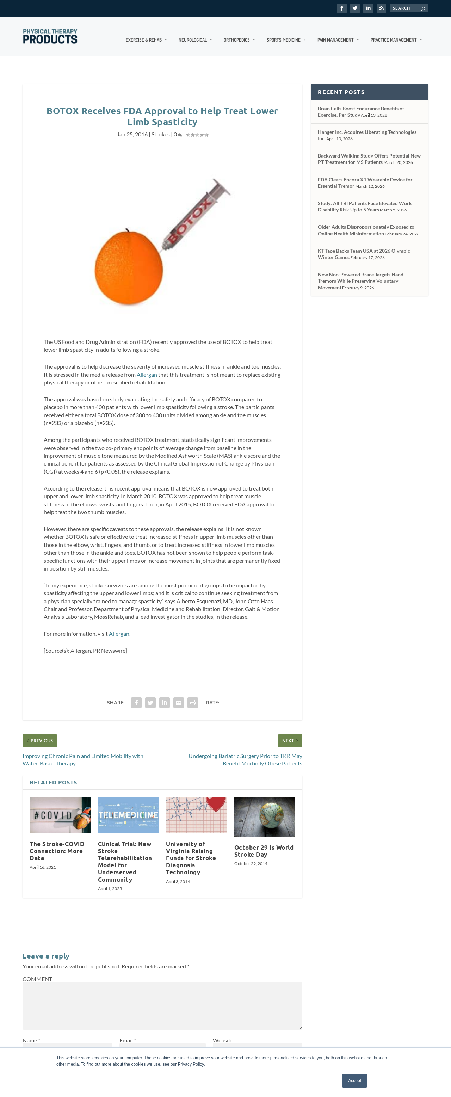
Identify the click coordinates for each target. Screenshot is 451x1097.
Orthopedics (237, 32)
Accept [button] (354, 1080)
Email (127, 1032)
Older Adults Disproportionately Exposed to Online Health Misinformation (366, 222)
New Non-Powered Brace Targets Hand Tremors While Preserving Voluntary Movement (360, 273)
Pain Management (335, 32)
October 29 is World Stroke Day (264, 843)
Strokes (161, 126)
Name (31, 1032)
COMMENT (37, 971)
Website (223, 1032)
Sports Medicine (284, 32)
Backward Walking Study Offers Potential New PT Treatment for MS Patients (369, 151)
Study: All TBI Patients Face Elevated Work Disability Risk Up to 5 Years (365, 199)
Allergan (147, 367)
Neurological (193, 32)
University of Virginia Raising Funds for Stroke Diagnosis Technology (191, 851)
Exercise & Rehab (144, 32)
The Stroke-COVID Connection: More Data (57, 843)
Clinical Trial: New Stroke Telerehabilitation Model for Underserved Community (125, 854)
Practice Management (394, 32)
